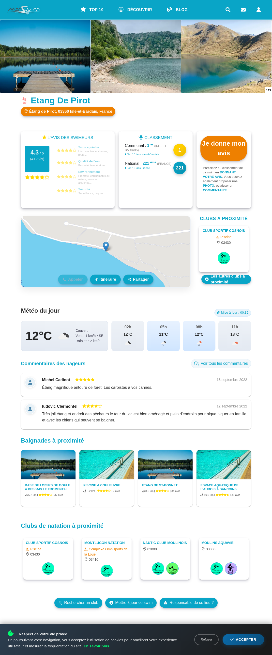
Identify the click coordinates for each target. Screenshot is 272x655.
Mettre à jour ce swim (131, 602)
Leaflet (185, 285)
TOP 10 (92, 9)
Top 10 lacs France (137, 168)
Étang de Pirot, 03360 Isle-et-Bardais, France (68, 111)
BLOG (177, 9)
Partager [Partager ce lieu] (138, 279)
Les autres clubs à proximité (225, 279)
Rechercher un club (78, 602)
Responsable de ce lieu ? (189, 602)
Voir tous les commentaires (221, 363)
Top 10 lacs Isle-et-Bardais (142, 154)
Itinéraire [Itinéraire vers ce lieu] (105, 279)
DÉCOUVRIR (135, 9)
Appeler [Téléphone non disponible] (73, 279)
